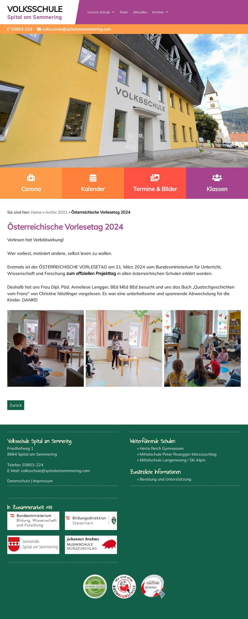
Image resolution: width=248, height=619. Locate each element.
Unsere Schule (101, 12)
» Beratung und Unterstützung (164, 479)
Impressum (43, 480)
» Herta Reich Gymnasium (160, 448)
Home (36, 212)
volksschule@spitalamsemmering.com (55, 470)
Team (124, 12)
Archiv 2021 (56, 212)
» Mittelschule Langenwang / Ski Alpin (171, 460)
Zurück (16, 405)
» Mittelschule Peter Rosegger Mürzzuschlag (177, 454)
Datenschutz (18, 480)
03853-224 (32, 464)
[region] (124, 101)
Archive (160, 12)
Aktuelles (140, 12)
